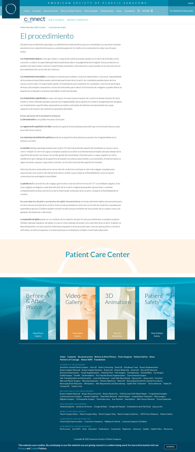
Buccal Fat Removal (149, 370)
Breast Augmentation (149, 367)
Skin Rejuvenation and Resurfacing (110, 383)
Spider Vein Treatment (136, 383)
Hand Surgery (124, 396)
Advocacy (137, 429)
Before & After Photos (71, 10)
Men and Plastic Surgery (70, 381)
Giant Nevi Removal (108, 396)
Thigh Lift (167, 383)
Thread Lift (64, 386)
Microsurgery (160, 396)
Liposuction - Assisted (152, 378)
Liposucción (157, 406)
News (119, 10)
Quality (146, 429)
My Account (65, 429)
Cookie (34, 448)
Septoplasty (130, 399)
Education (92, 429)
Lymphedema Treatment (142, 396)
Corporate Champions (93, 421)
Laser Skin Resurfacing (120, 378)
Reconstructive (51, 10)
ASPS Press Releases (149, 414)
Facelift (77, 375)
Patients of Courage (69, 359)
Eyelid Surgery (66, 375)
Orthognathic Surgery (85, 399)
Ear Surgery (159, 372)
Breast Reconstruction (91, 394)
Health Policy (156, 429)
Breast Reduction (122, 370)
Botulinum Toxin (131, 367)
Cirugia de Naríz (100, 406)
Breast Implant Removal (70, 370)
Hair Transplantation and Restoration (75, 378)
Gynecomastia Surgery (136, 375)
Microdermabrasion (90, 381)
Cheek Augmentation (90, 372)
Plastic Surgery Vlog (107, 414)
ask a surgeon (56, 19)
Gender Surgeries (91, 396)
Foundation (129, 10)
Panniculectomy (103, 399)
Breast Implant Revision (92, 370)
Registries (126, 429)
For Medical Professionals (181, 11)
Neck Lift (121, 381)
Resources (168, 429)
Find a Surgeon (91, 10)
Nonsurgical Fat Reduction (71, 383)
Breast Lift (108, 370)
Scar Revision (117, 399)
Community (116, 429)
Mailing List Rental (112, 421)
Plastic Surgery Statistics (128, 414)
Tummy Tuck (76, 386)
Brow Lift (135, 370)
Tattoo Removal (154, 383)
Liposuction (137, 378)
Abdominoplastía (67, 406)
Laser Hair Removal (101, 378)
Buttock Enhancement (69, 372)
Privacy (22, 448)
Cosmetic (36, 10)
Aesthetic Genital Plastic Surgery (74, 367)
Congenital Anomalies (158, 394)
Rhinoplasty (89, 383)
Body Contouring (106, 367)
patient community (77, 19)
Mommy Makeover (108, 381)
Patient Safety (107, 10)
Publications (104, 429)
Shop (84, 429)
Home (27, 10)
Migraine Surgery (67, 399)
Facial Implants (88, 375)
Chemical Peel (107, 372)
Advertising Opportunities (71, 421)
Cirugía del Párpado (117, 406)
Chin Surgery (120, 372)
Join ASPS (76, 429)
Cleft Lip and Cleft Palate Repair (133, 394)
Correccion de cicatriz (57, 27)
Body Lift (118, 367)
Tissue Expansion (163, 399)
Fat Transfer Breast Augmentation (110, 375)
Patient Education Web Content (32, 27)
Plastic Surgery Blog (88, 414)
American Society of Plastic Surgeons (97, 2)
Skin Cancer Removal (146, 399)
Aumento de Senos (84, 406)
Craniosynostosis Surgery (71, 396)
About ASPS (86, 359)
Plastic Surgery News (69, 414)
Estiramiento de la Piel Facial (139, 406)
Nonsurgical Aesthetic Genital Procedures (145, 381)
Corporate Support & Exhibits (134, 421)
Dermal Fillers (146, 372)
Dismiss (170, 447)
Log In (190, 3)
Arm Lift (93, 367)
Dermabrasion (133, 372)
